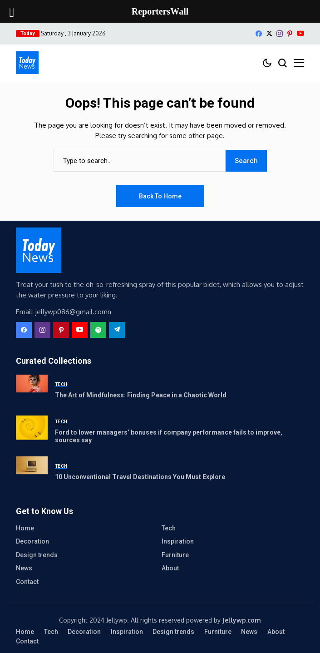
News (24, 568)
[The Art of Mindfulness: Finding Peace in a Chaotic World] (32, 390)
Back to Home (160, 196)
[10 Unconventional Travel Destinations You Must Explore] (32, 472)
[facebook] (259, 33)
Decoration (32, 541)
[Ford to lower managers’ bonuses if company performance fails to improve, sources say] (32, 431)
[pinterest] (289, 33)
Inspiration (178, 541)
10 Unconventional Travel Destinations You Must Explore (140, 476)
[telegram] (117, 330)
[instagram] (279, 33)
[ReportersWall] (27, 62)
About (170, 568)
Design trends (37, 555)
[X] (269, 33)
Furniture (175, 555)
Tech (169, 528)
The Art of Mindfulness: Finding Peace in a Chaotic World (140, 395)
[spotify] (98, 330)
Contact (27, 581)
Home (25, 528)
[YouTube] (300, 33)
